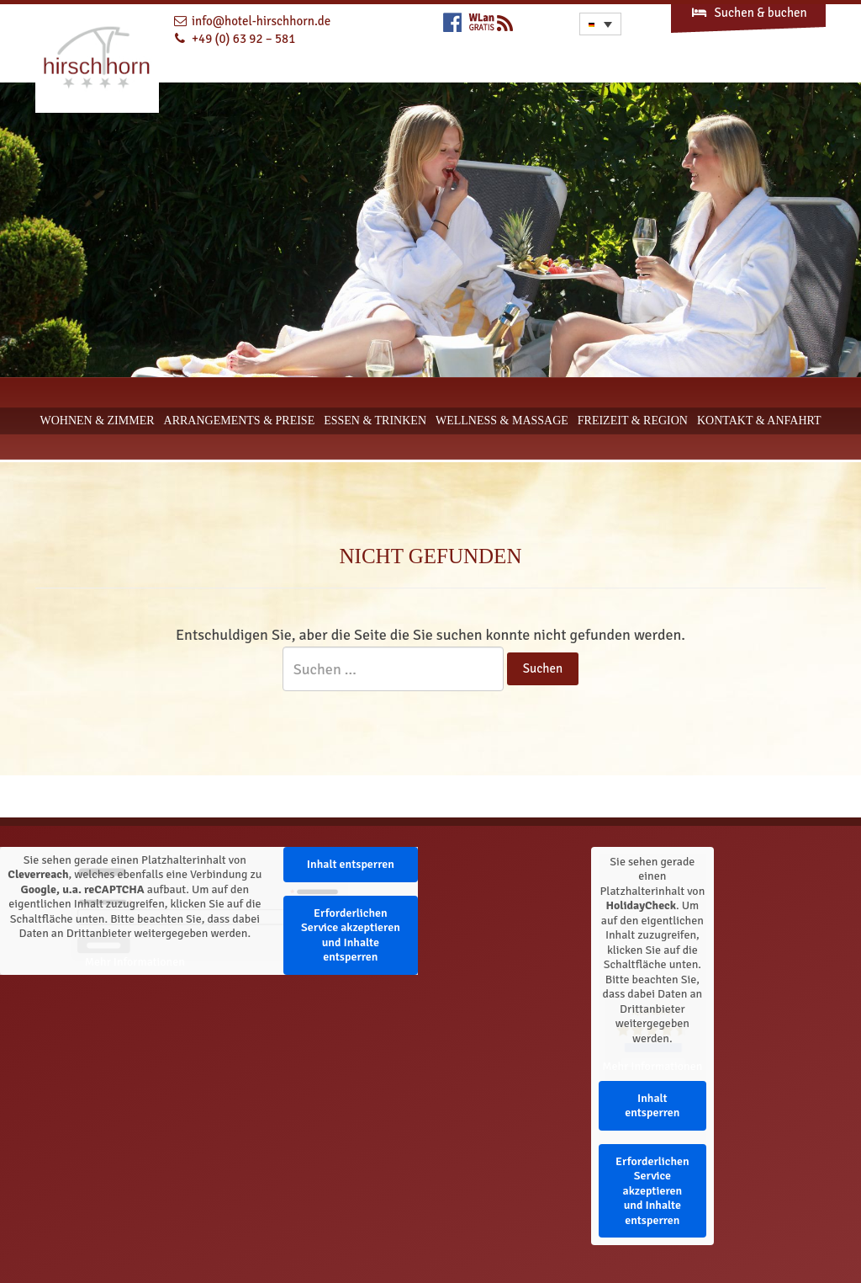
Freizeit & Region (633, 420)
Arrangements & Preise (239, 420)
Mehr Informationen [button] (135, 962)
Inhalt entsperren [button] (350, 864)
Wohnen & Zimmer (97, 420)
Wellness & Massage (502, 420)
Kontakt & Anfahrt (759, 420)
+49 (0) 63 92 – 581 (243, 38)
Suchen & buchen (748, 12)
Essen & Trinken (375, 420)
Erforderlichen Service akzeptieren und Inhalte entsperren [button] (350, 935)
